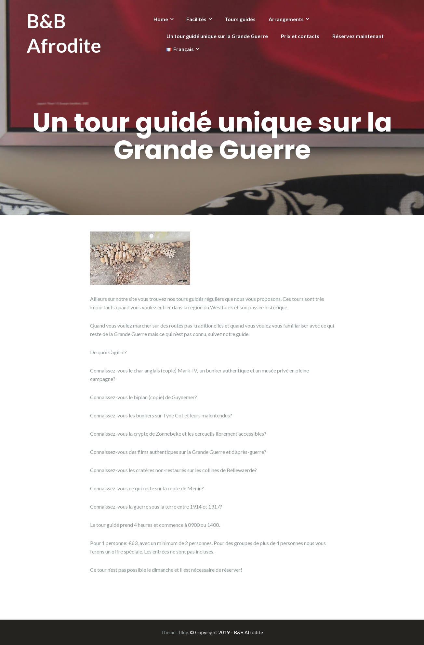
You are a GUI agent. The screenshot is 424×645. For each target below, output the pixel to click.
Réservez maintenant (358, 36)
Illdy (183, 632)
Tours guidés (240, 19)
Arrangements (286, 19)
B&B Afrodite (64, 33)
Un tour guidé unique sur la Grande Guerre (217, 36)
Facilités (196, 19)
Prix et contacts (300, 36)
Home (160, 19)
